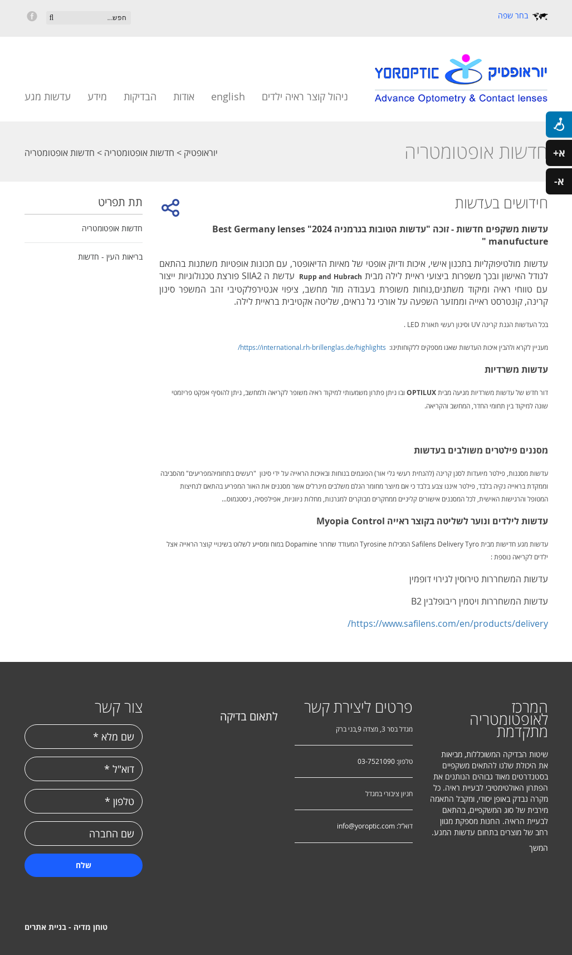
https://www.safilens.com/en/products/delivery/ (448, 623)
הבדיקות (140, 96)
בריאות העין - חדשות (110, 256)
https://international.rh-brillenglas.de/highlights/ (312, 347)
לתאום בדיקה (249, 716)
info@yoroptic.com (366, 825)
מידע (97, 96)
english (228, 96)
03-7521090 (376, 761)
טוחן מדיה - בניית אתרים (66, 927)
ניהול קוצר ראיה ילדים (305, 96)
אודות (183, 96)
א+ (559, 153)
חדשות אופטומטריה (138, 153)
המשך (538, 847)
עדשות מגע (48, 96)
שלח (83, 865)
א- (559, 181)
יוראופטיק (200, 153)
